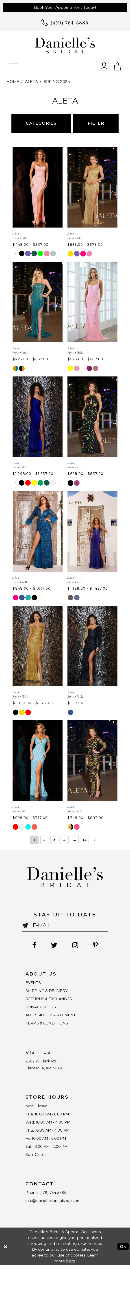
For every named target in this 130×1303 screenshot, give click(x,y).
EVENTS (35, 984)
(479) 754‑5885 (59, 1227)
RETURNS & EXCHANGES (55, 1005)
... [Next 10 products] (74, 840)
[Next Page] (95, 840)
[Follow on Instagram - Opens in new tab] (77, 945)
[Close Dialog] (5, 1284)
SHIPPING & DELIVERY (52, 995)
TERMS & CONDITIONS (52, 1036)
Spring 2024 (57, 81)
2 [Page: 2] (44, 840)
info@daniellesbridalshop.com (60, 1238)
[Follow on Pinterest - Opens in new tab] (101, 945)
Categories (41, 123)
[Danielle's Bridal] (65, 45)
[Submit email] (27, 927)
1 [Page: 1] (34, 840)
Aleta (31, 81)
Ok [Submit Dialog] (123, 1284)
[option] (37, 199)
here (70, 1298)
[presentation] (37, 187)
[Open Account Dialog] (104, 66)
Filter (96, 123)
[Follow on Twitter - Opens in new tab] (52, 945)
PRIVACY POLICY (45, 1015)
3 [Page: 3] (54, 840)
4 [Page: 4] (64, 840)
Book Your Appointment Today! (65, 7)
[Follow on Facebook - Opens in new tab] (28, 945)
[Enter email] (65, 925)
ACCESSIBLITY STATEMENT (58, 1026)
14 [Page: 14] (84, 840)
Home (12, 81)
